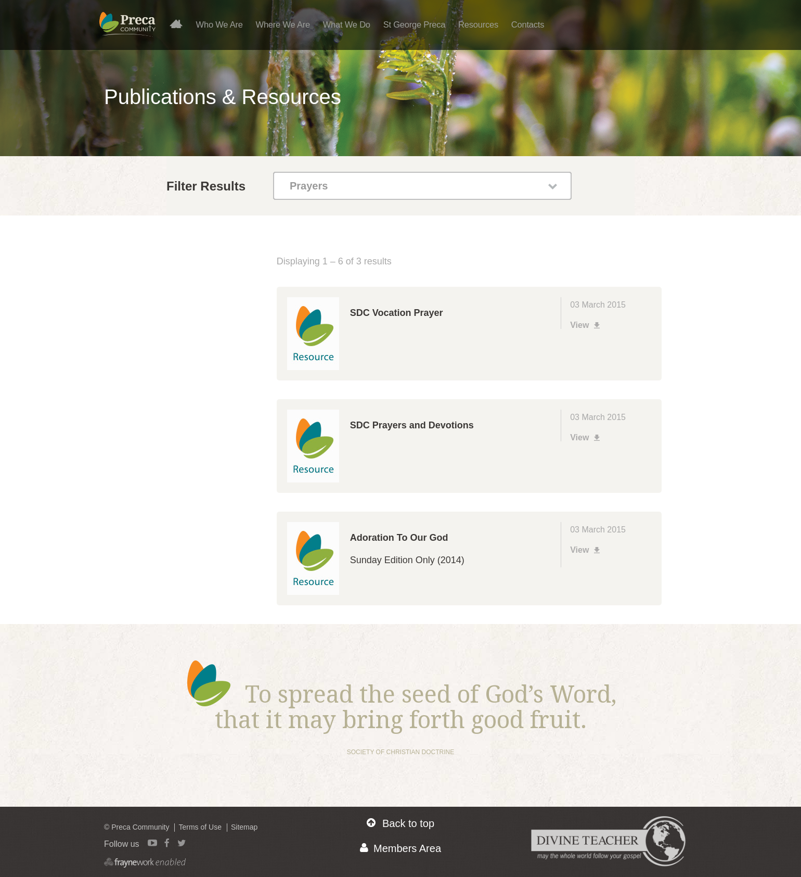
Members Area (400, 848)
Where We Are (283, 24)
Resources (478, 24)
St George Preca (414, 24)
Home (180, 23)
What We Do (346, 24)
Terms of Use (199, 827)
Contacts (527, 24)
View (586, 325)
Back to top (400, 823)
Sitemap (244, 827)
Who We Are (219, 24)
